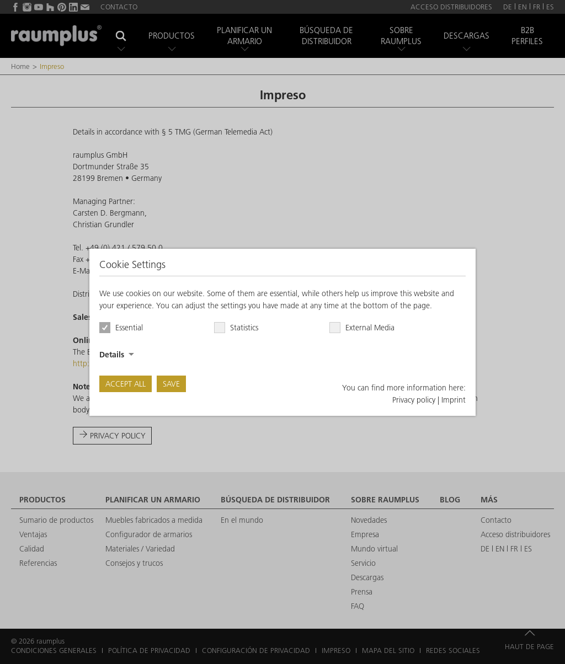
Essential (129, 328)
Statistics (244, 328)
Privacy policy (413, 400)
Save (171, 384)
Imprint (453, 400)
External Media (370, 328)
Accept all (125, 384)
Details (111, 355)
